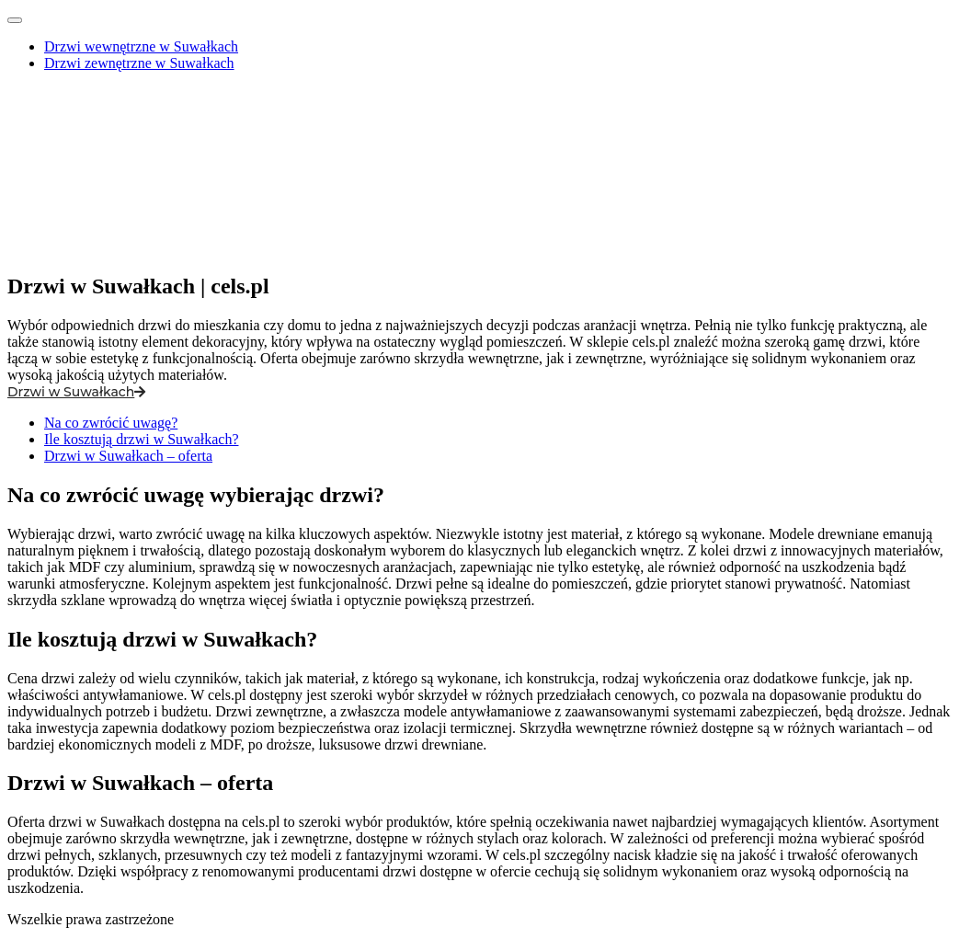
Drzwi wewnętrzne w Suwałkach (141, 46)
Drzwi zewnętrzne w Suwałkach (139, 63)
